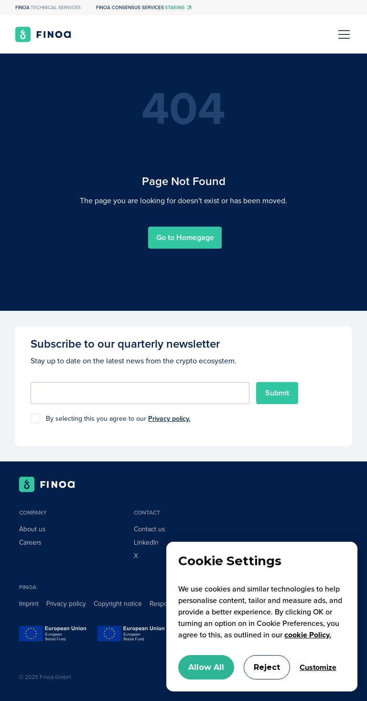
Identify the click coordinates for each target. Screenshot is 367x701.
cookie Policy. (307, 635)
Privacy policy (66, 604)
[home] (43, 34)
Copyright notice (118, 604)
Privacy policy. (169, 419)
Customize (318, 667)
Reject (267, 667)
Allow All (206, 667)
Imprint (29, 604)
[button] (342, 34)
